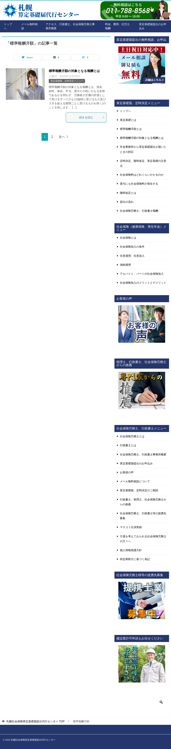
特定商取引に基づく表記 (135, 559)
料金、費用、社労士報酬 (117, 26)
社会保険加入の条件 (132, 246)
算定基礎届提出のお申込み (152, 26)
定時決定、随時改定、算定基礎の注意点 (143, 163)
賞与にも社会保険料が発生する (139, 183)
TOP (35, 721)
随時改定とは (128, 192)
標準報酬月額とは (131, 128)
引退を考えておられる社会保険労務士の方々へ (143, 539)
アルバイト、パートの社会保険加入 (142, 273)
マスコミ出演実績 (131, 527)
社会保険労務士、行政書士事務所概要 (143, 454)
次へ (62, 136)
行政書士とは (128, 445)
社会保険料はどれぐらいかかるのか (142, 174)
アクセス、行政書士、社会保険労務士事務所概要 (70, 26)
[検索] (141, 702)
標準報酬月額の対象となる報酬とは (74, 71)
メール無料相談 (29, 26)
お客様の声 (127, 472)
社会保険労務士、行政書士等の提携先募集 (143, 516)
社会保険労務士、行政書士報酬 (139, 210)
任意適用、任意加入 (132, 255)
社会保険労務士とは (132, 436)
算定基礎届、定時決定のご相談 (139, 490)
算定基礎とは (128, 119)
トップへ (8, 26)
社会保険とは (128, 237)
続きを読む (92, 117)
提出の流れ (127, 201)
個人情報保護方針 (131, 550)
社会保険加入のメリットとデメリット (143, 282)
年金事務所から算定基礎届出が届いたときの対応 (143, 149)
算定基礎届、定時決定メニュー (67, 81)
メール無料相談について (135, 481)
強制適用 (125, 264)
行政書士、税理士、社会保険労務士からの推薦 (143, 502)
